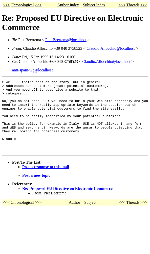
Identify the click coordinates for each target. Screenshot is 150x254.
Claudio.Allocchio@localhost (111, 48)
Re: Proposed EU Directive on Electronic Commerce (67, 203)
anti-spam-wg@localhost (32, 70)
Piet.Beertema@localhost (66, 40)
